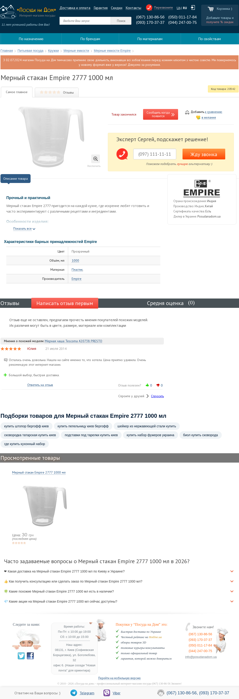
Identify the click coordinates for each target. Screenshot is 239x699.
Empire (76, 279)
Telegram (82, 692)
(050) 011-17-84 (182, 17)
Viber (111, 692)
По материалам (149, 38)
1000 (75, 261)
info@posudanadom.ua (201, 657)
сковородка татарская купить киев (30, 435)
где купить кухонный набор (24, 444)
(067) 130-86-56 (150, 17)
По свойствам (209, 38)
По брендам (90, 38)
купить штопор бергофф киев (26, 426)
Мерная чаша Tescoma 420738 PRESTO (73, 341)
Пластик (77, 270)
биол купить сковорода (200, 435)
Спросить (157, 396)
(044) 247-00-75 (182, 22)
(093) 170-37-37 (150, 22)
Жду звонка (203, 154)
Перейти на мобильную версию (119, 678)
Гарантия (101, 8)
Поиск (121, 21)
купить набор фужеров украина (150, 435)
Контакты (133, 8)
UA (178, 8)
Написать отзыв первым (64, 303)
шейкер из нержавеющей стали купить (146, 426)
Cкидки (116, 8)
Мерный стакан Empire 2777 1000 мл (39, 472)
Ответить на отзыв (40, 385)
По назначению (31, 38)
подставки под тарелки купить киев (91, 435)
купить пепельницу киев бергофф (83, 426)
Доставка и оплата (75, 8)
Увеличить (94, 161)
